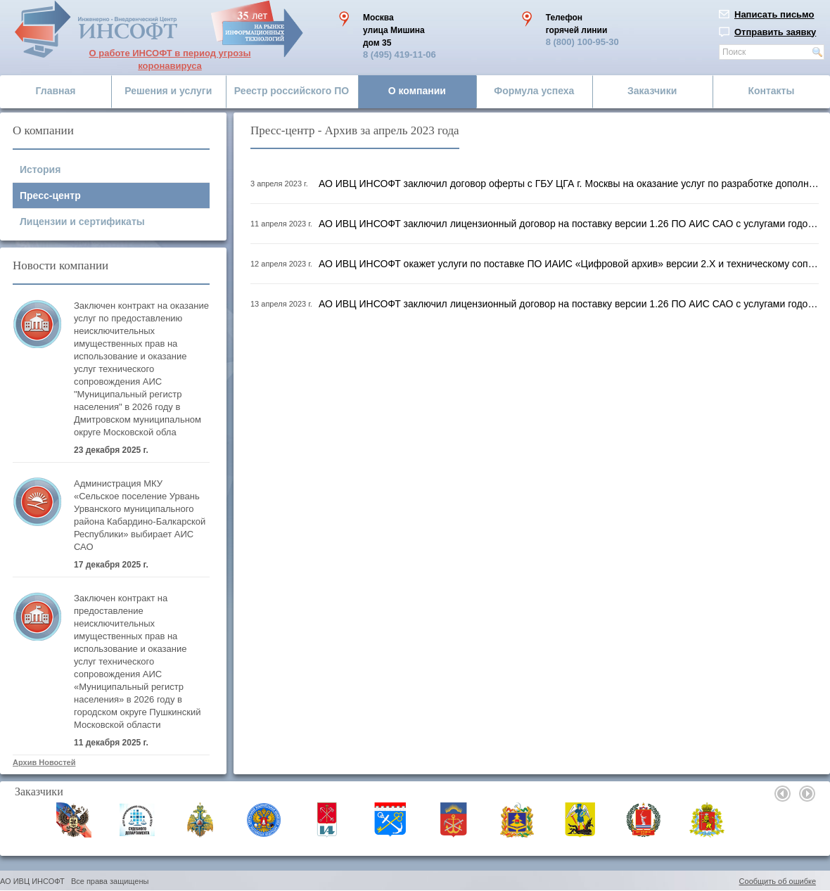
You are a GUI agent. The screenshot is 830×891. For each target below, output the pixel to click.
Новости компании (60, 265)
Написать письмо (774, 14)
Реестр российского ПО (291, 90)
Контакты (771, 90)
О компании (417, 90)
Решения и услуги (168, 90)
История (40, 169)
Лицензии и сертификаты (82, 221)
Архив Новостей (44, 762)
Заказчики (652, 90)
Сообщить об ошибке (777, 881)
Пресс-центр (50, 195)
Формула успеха (534, 90)
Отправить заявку (775, 32)
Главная (56, 90)
